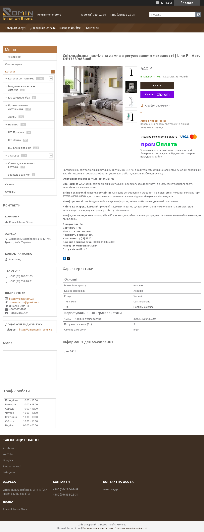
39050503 (13, 155)
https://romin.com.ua (21, 298)
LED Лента (14, 140)
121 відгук (166, 2)
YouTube (8, 454)
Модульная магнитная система (21, 88)
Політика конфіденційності (131, 528)
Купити (157, 85)
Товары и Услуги (15, 27)
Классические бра (19, 97)
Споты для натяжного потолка (21, 165)
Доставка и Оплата (43, 27)
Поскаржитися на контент (97, 528)
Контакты (92, 27)
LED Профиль (16, 132)
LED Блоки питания (19, 147)
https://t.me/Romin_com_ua (35, 329)
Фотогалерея (13, 64)
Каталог (10, 71)
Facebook (8, 448)
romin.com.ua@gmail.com (24, 302)
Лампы (12, 116)
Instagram (9, 472)
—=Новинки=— (14, 56)
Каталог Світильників (21, 78)
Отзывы (10, 191)
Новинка (13, 124)
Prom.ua (121, 524)
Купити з (157, 94)
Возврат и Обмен (71, 27)
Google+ (8, 460)
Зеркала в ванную (19, 174)
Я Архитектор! (12, 466)
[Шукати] (198, 14)
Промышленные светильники (18, 107)
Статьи (9, 184)
